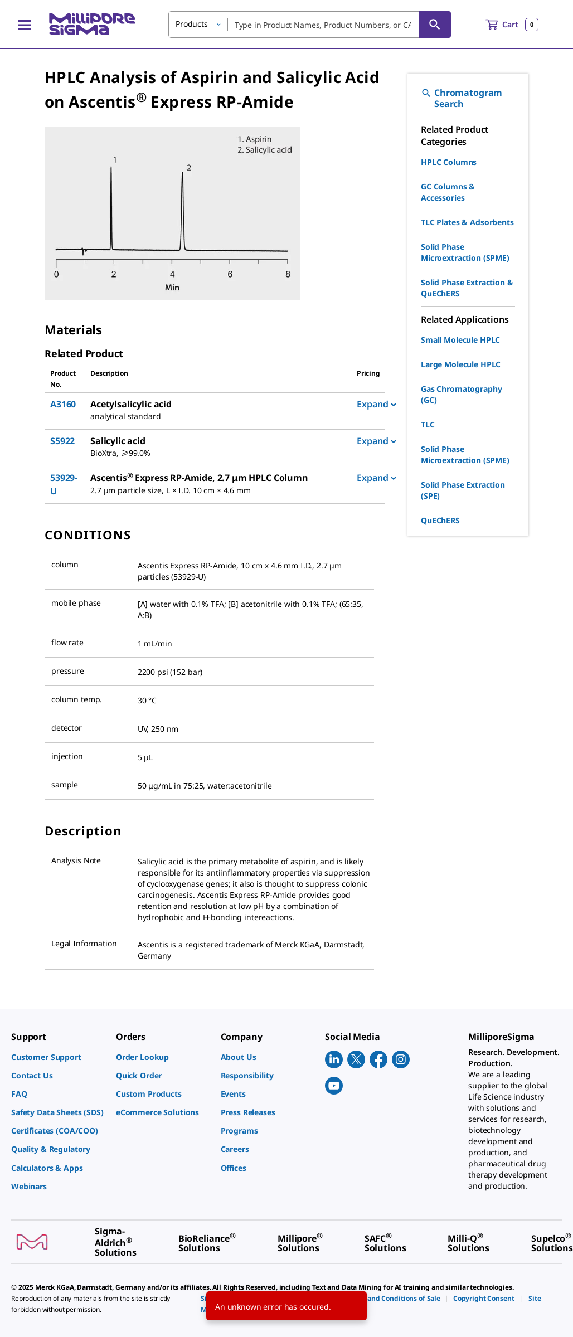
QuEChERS (440, 520)
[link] (58, 1057)
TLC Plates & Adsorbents (467, 222)
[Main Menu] (24, 24)
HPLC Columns (449, 162)
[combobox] (309, 24)
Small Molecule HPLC (460, 339)
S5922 (62, 441)
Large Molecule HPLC (461, 364)
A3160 (63, 404)
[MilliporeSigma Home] (92, 24)
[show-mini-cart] (512, 24)
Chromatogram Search (461, 98)
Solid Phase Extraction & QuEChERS (467, 288)
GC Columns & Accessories (448, 192)
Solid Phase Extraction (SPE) (463, 490)
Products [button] (192, 23)
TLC (428, 424)
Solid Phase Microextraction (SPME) (465, 252)
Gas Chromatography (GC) (461, 394)
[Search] (435, 24)
